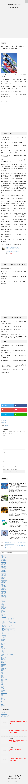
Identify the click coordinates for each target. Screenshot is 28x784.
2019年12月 (4, 566)
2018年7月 (3, 584)
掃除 (2, 672)
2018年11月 (4, 578)
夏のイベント (4, 661)
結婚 (2, 695)
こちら (10, 709)
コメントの (5, 715)
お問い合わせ (9, 772)
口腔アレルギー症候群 (7, 654)
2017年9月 (3, 598)
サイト (4, 461)
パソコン (3, 637)
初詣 (3, 683)
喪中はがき (3, 659)
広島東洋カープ (6, 626)
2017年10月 (4, 596)
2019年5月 (3, 571)
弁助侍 (6, 425)
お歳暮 (2, 604)
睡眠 (3, 651)
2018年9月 (3, 581)
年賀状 (2, 666)
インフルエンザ (5, 648)
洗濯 (2, 687)
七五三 (2, 644)
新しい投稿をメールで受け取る (10, 469)
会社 (2, 646)
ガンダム (3, 611)
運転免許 (3, 705)
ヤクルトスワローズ (7, 619)
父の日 (2, 688)
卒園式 (2, 658)
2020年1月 (3, 564)
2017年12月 (4, 593)
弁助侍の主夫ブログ (14, 5)
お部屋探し (3, 607)
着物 (2, 691)
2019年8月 (3, 567)
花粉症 (3, 653)
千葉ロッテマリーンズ (7, 624)
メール (4, 456)
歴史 (2, 684)
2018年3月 (3, 589)
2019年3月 (3, 574)
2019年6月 (3, 570)
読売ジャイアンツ (6, 632)
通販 (2, 704)
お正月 (2, 603)
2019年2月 (3, 575)
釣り (2, 706)
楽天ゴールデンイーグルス (8, 628)
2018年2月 (3, 591)
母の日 (2, 686)
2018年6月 (3, 585)
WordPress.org (4, 716)
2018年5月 (3, 586)
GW (2, 600)
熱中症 (3, 650)
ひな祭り (3, 610)
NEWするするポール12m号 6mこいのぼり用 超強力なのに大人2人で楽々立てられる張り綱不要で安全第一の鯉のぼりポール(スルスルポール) (13, 250)
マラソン (4, 635)
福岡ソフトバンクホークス (8, 630)
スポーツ (3, 615)
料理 (2, 673)
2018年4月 (3, 588)
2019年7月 (3, 569)
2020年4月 (3, 562)
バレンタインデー (5, 636)
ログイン (3, 712)
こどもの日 (4, 420)
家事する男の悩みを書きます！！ (14, 778)
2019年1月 (3, 577)
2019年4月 (3, 573)
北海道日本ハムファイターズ (9, 622)
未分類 (2, 677)
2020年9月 (3, 559)
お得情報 (3, 601)
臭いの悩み (3, 700)
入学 (2, 655)
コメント (5, 435)
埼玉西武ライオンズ (7, 625)
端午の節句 (4, 422)
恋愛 (2, 670)
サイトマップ (15, 772)
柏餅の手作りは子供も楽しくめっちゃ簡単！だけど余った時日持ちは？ (17, 520)
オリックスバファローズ (8, 618)
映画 (2, 676)
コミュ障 (3, 614)
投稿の (4, 714)
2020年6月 (3, 560)
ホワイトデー (4, 643)
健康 (2, 647)
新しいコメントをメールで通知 (10, 466)
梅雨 (2, 680)
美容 (2, 697)
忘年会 (2, 669)
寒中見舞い (3, 665)
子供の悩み (3, 664)
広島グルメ (3, 668)
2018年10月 (4, 580)
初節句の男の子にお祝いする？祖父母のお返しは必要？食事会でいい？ (17, 484)
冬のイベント (4, 657)
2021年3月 (3, 556)
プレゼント (3, 639)
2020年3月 (3, 563)
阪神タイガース (6, 633)
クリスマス (3, 612)
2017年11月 (4, 595)
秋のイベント (4, 693)
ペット (2, 640)
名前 (4, 452)
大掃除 (2, 662)
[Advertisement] (14, 23)
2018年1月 (3, 592)
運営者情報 (21, 772)
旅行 (2, 675)
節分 (2, 694)
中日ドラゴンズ (6, 621)
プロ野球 (4, 617)
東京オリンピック (5, 679)
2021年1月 (3, 557)
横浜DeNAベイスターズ (8, 629)
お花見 (2, 606)
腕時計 (2, 698)
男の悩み (3, 690)
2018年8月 (3, 582)
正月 (2, 682)
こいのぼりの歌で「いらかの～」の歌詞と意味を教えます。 (17, 531)
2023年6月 (3, 555)
